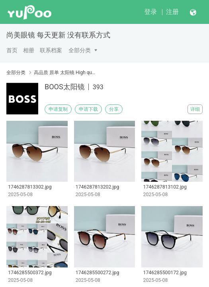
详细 (195, 109)
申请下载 (88, 109)
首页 (12, 50)
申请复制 (58, 109)
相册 (28, 50)
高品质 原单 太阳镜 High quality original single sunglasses (65, 72)
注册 (172, 12)
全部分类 (79, 50)
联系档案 (51, 50)
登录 (150, 12)
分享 (114, 109)
